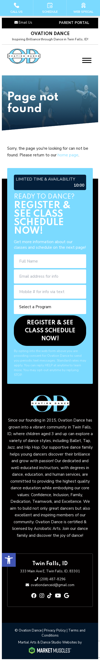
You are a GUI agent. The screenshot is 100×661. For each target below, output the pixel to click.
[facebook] (34, 595)
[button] (9, 560)
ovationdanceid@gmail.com (52, 585)
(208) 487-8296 (53, 579)
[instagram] (41, 595)
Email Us (25, 22)
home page (68, 155)
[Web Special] (83, 8)
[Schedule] (49, 8)
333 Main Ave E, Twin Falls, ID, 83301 (50, 571)
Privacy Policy (55, 630)
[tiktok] (49, 595)
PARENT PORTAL (74, 22)
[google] (66, 595)
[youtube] (58, 595)
